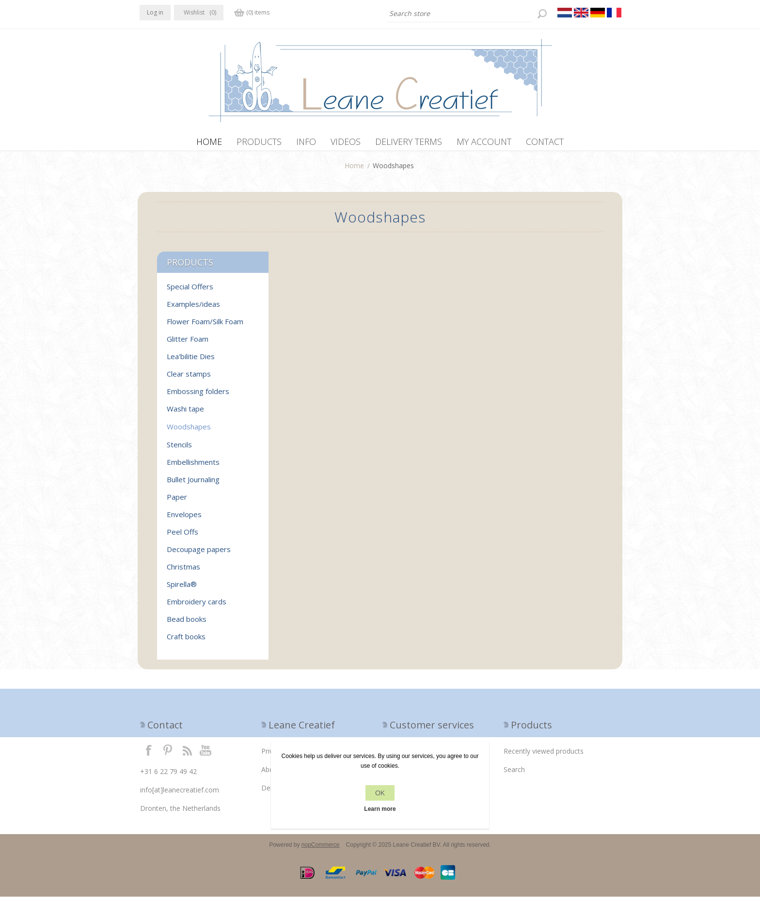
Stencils (179, 449)
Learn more (380, 809)
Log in (155, 12)
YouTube (206, 754)
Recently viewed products (544, 755)
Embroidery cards (196, 606)
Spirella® (182, 588)
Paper (177, 501)
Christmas (183, 571)
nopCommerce (320, 849)
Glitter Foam (187, 343)
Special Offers (190, 291)
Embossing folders (198, 395)
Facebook (149, 754)
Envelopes (184, 518)
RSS (187, 754)
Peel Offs (182, 536)
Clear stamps (189, 378)
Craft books (186, 641)
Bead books (186, 623)
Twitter (167, 754)
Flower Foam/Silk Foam (205, 326)
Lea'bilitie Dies (191, 360)
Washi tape (185, 413)
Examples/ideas (193, 308)
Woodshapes (189, 431)
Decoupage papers (199, 553)
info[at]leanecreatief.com (179, 794)
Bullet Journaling (193, 484)
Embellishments (193, 466)
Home (354, 169)
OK (380, 793)
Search (514, 773)
